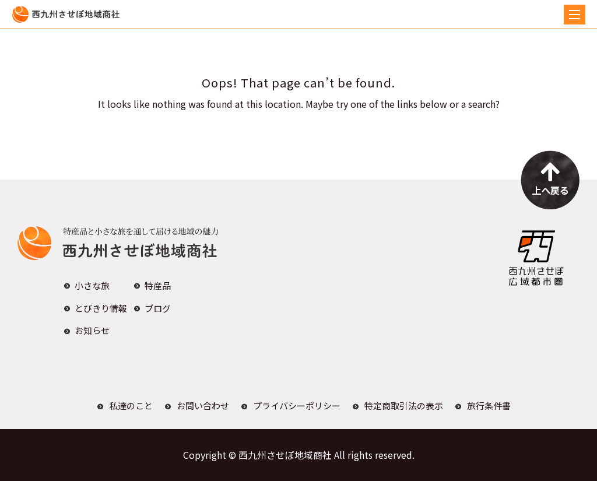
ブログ (158, 308)
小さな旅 (92, 285)
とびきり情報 (101, 308)
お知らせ (92, 330)
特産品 (158, 285)
